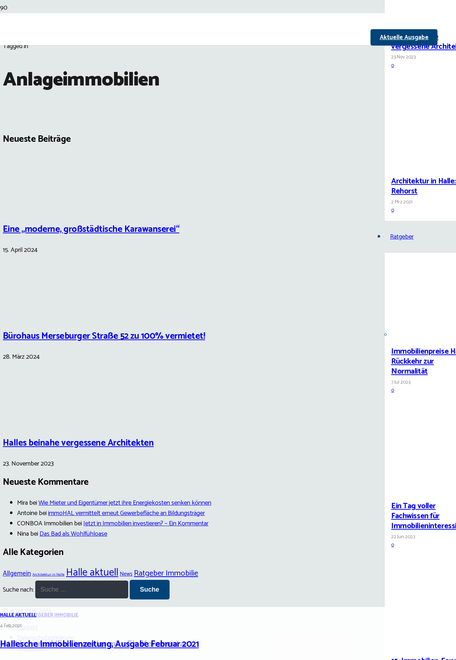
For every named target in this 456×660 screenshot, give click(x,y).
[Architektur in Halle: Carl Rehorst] (418, 165)
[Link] (192, 82)
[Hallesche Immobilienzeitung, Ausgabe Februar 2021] (182, 363)
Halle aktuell (18, 615)
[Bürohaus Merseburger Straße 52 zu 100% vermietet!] (29, 313)
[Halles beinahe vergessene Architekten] (418, 20)
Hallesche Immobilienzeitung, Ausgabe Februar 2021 (99, 644)
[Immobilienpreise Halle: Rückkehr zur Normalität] (418, 335)
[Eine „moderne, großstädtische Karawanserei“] (29, 206)
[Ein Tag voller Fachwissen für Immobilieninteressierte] (418, 489)
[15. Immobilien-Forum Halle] (418, 644)
